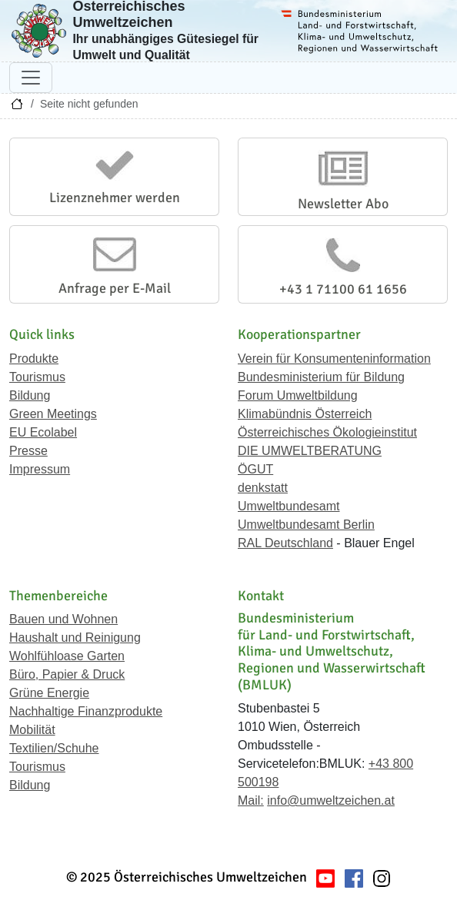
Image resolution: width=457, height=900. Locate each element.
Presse (28, 450)
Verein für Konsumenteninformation (334, 358)
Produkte (33, 358)
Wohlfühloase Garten (67, 656)
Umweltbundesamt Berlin (306, 524)
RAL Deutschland (285, 543)
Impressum (39, 469)
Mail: (251, 800)
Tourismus (37, 377)
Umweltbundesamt (289, 506)
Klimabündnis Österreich (305, 413)
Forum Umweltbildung (298, 395)
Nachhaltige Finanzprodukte (85, 711)
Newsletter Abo (343, 203)
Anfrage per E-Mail (114, 288)
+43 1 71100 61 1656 (343, 289)
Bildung (29, 395)
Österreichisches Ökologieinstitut (327, 432)
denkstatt (263, 487)
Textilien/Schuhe (54, 748)
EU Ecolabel (43, 432)
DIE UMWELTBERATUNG (310, 450)
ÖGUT (255, 469)
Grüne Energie (49, 692)
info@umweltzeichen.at (331, 800)
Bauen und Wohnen (63, 619)
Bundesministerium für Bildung (321, 377)
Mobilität (32, 729)
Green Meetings (53, 413)
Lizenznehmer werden (114, 197)
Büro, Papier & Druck (67, 674)
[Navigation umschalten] (30, 77)
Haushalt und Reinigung (75, 637)
